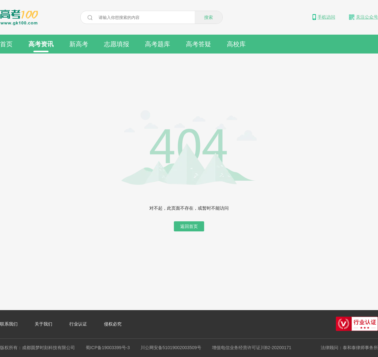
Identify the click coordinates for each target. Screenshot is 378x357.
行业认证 (78, 323)
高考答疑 (198, 44)
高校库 (236, 44)
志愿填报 (116, 44)
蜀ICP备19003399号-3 (108, 347)
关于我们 (43, 323)
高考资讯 (41, 46)
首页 (6, 44)
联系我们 (9, 323)
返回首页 (189, 226)
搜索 (208, 17)
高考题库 (157, 44)
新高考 (78, 44)
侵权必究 (113, 323)
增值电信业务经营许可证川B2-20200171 (251, 347)
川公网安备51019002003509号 (170, 347)
